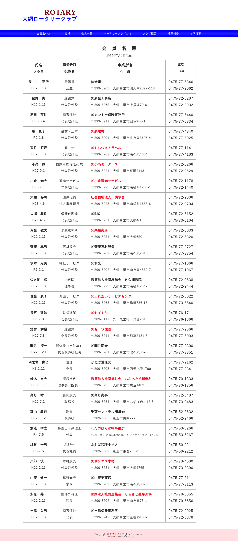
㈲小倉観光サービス (106, 180)
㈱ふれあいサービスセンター (113, 296)
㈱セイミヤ (99, 312)
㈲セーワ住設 (101, 329)
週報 (67, 33)
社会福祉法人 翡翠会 (108, 197)
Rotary (49, 12)
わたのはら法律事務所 (108, 428)
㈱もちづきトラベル (106, 147)
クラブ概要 (150, 33)
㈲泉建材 (97, 131)
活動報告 (173, 33)
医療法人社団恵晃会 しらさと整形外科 (121, 494)
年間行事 (195, 33)
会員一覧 (87, 33)
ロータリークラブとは (118, 33)
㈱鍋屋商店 (99, 230)
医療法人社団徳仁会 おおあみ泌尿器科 (121, 378)
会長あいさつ (45, 33)
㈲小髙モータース (104, 164)
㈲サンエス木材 (103, 461)
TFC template (109, 536)
